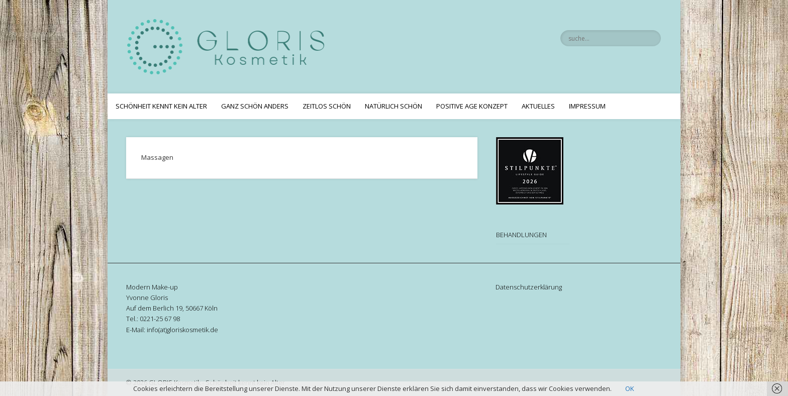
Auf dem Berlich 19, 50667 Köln (172, 308)
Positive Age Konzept (472, 106)
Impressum (587, 106)
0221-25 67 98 (160, 318)
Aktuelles (538, 106)
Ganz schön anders (254, 106)
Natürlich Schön (393, 106)
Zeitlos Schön (327, 106)
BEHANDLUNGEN (521, 234)
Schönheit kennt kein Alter (161, 106)
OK (629, 388)
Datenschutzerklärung (529, 286)
